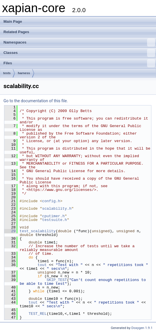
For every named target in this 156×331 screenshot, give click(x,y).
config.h (51, 201)
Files (79, 63)
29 (10, 231)
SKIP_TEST (57, 279)
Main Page (12, 21)
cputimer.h (53, 216)
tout (42, 264)
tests (7, 73)
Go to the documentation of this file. (35, 100)
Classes (79, 53)
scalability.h (56, 208)
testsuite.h (54, 219)
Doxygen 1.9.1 (142, 328)
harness (24, 73)
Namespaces (79, 42)
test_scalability (38, 231)
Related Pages (16, 32)
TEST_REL (38, 313)
